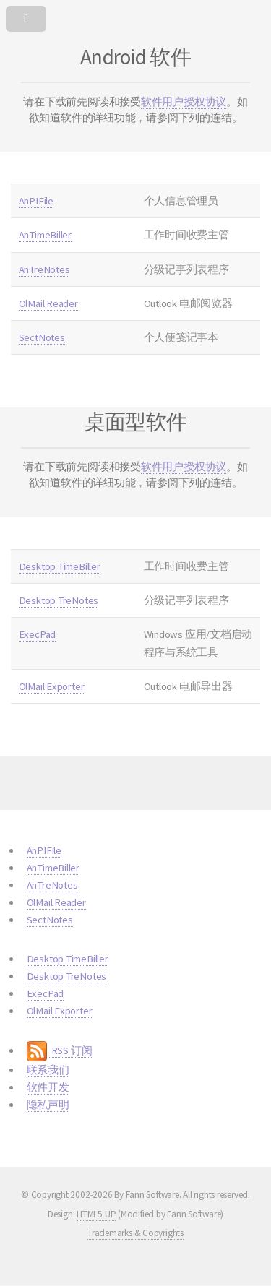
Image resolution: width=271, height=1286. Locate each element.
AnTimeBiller (45, 234)
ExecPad (37, 634)
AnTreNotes (44, 269)
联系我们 (48, 1069)
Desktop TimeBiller (59, 566)
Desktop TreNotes (58, 600)
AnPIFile (36, 200)
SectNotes (42, 337)
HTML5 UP (96, 1214)
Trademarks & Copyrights (135, 1233)
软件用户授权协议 (183, 101)
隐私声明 (48, 1104)
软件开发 (48, 1087)
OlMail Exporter (52, 686)
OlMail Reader (48, 303)
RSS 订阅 (60, 1051)
